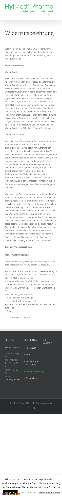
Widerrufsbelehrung (31, 371)
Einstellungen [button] (29, 492)
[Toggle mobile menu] (55, 15)
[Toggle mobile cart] (48, 15)
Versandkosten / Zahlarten (31, 363)
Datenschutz (31, 378)
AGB (28, 354)
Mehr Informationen (49, 492)
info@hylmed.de (13, 379)
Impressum (31, 347)
